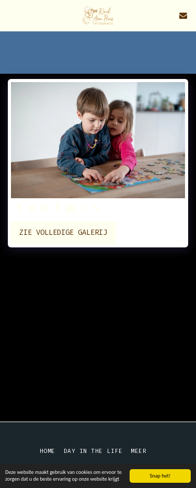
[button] (11, 15)
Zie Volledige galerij (63, 232)
